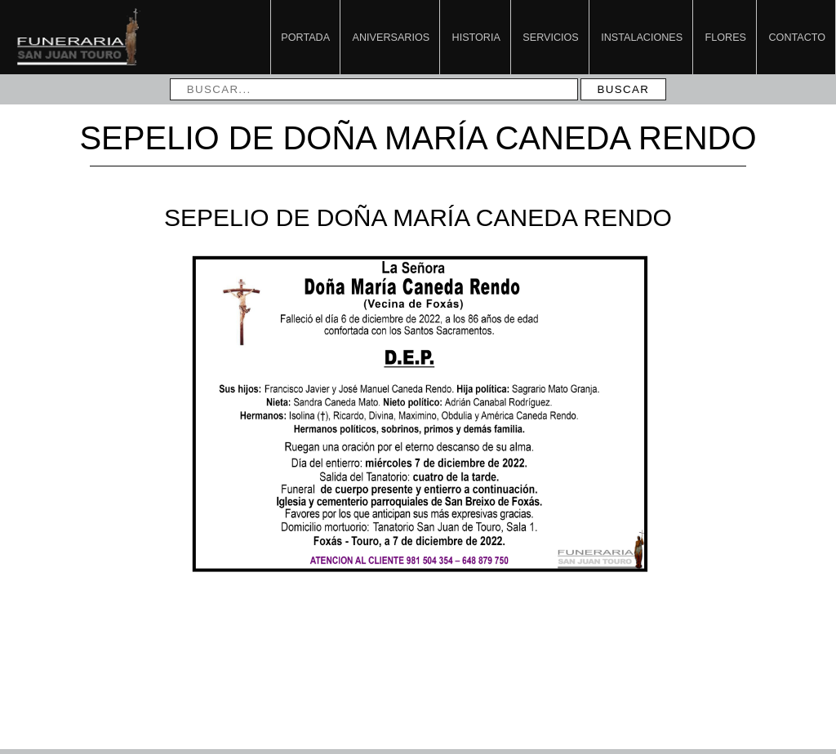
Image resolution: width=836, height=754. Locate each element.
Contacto (797, 37)
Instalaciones (642, 37)
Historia (476, 37)
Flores (725, 37)
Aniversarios (391, 37)
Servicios (550, 37)
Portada (305, 37)
